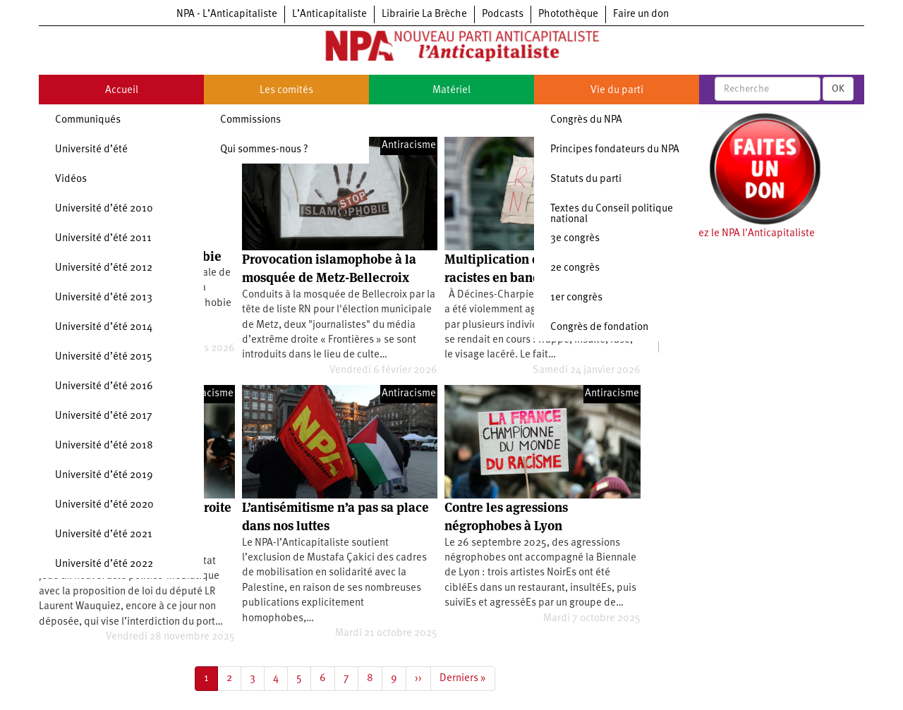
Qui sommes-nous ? (264, 150)
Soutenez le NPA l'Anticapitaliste (740, 233)
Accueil (121, 90)
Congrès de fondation (599, 327)
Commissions (250, 120)
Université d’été (91, 150)
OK (838, 89)
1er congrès (576, 298)
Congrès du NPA (586, 120)
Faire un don (641, 14)
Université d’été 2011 (103, 238)
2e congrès (575, 268)
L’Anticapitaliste (329, 14)
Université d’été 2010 (104, 209)
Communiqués (88, 120)
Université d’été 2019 (104, 475)
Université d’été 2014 (103, 327)
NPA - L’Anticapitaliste (226, 14)
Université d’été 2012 (103, 268)
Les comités (286, 90)
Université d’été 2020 (104, 505)
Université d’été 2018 (104, 446)
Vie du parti (616, 90)
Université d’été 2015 (103, 357)
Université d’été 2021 (103, 535)
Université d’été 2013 (103, 298)
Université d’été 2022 (104, 564)
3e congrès (575, 238)
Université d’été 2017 (103, 416)
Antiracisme (409, 145)
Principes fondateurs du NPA (614, 150)
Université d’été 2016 (104, 386)
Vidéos (71, 179)
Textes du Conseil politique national (611, 214)
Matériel (451, 90)
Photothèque (568, 14)
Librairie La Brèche (424, 14)
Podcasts (502, 14)
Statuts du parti (586, 179)
